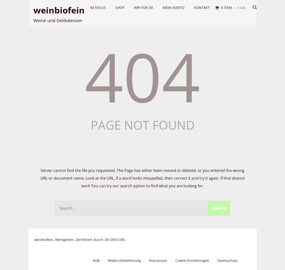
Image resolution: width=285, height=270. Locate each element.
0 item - (233, 7)
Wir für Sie (143, 7)
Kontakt (202, 7)
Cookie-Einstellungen (192, 260)
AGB (96, 260)
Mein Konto (173, 7)
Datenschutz (227, 260)
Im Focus (98, 7)
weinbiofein (59, 10)
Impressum (158, 260)
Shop (119, 7)
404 (142, 76)
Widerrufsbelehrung (124, 260)
